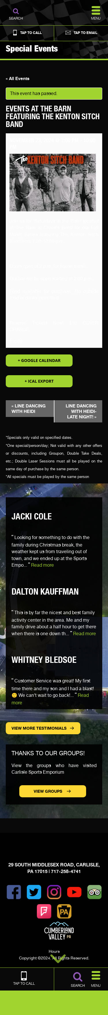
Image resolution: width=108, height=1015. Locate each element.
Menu (96, 978)
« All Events (17, 78)
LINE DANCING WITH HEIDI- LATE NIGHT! (81, 411)
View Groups (48, 791)
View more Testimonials (39, 728)
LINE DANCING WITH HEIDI (29, 408)
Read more (42, 565)
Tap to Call (27, 32)
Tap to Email (81, 32)
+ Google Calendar (39, 360)
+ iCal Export (39, 381)
